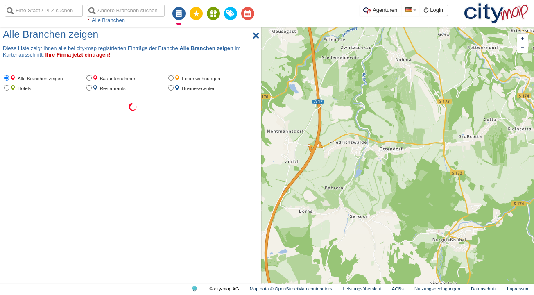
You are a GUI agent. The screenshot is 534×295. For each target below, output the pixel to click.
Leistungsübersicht (362, 288)
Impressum (518, 288)
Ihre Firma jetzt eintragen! (77, 55)
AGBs (398, 288)
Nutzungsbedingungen (437, 288)
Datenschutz (483, 288)
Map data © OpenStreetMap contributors (291, 288)
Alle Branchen (108, 20)
